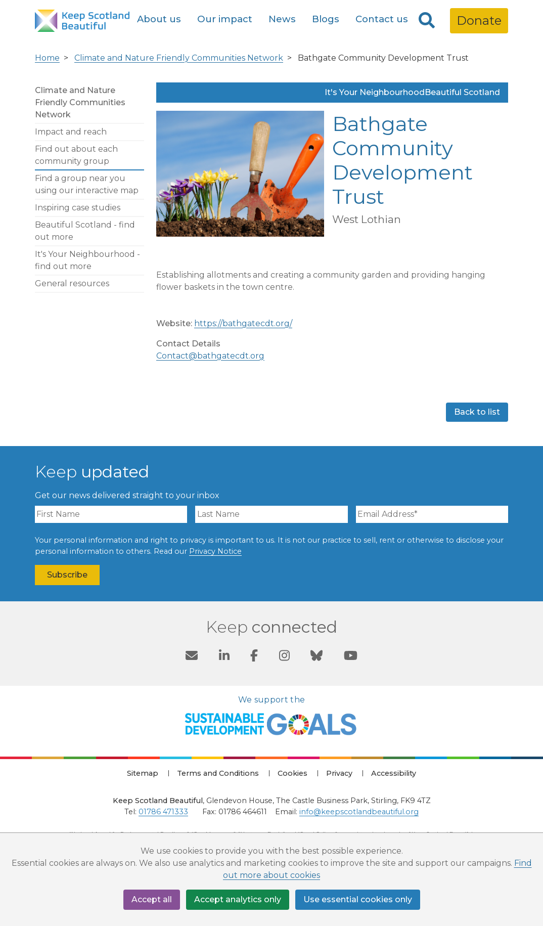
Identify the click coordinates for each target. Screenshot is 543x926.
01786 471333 (163, 811)
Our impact (224, 19)
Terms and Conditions (218, 773)
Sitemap (142, 773)
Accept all (151, 899)
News (282, 19)
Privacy (339, 773)
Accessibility (393, 773)
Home (47, 58)
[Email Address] (432, 514)
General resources (72, 283)
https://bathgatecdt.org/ (243, 323)
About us (159, 19)
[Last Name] (271, 514)
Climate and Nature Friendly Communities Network (178, 58)
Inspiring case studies (77, 207)
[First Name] (111, 514)
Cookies (292, 773)
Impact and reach (71, 132)
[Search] (427, 20)
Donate (479, 20)
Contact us (381, 19)
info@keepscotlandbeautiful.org (359, 811)
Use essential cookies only (357, 899)
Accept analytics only (237, 899)
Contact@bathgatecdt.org (210, 356)
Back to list (477, 412)
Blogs (325, 19)
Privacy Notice (215, 551)
